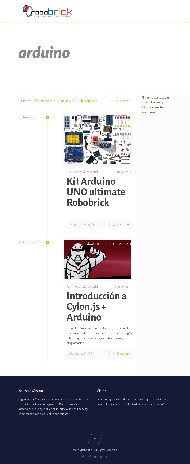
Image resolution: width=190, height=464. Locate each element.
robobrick (92, 172)
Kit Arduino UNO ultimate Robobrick (96, 192)
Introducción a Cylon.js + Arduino (97, 307)
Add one (147, 107)
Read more (123, 224)
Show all (122, 100)
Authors (89, 100)
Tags (68, 100)
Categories (45, 100)
